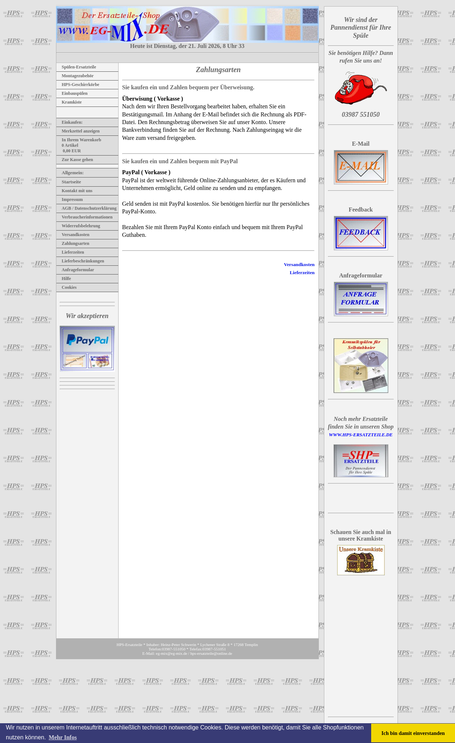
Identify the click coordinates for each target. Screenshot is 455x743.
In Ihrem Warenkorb (78, 139)
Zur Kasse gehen (74, 159)
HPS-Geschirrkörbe (78, 84)
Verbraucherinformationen (84, 217)
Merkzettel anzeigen (78, 131)
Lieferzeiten (70, 252)
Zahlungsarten (72, 243)
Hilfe (63, 278)
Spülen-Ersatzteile (76, 67)
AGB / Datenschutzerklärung (86, 208)
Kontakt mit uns (74, 190)
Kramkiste (69, 102)
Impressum (69, 199)
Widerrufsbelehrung (78, 225)
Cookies (66, 287)
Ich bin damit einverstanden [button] (413, 733)
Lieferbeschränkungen (80, 261)
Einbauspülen (72, 93)
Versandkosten (73, 234)
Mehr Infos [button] (63, 737)
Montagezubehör (75, 75)
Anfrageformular (75, 269)
